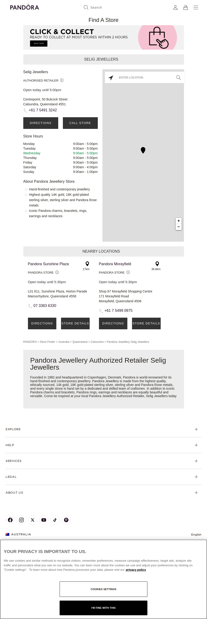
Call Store (80, 123)
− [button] (178, 227)
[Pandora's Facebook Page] (10, 520)
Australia (63, 342)
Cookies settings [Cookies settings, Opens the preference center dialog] (103, 589)
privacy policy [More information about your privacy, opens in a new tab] (136, 569)
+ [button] (178, 221)
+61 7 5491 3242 (43, 110)
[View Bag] (185, 7)
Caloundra (97, 342)
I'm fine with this (103, 607)
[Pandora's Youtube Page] (43, 520)
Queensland (80, 342)
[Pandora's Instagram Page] (21, 520)
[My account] (175, 7)
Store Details (75, 323)
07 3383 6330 (45, 306)
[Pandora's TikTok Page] (55, 520)
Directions (40, 123)
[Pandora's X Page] (32, 520)
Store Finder (47, 342)
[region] (103, 579)
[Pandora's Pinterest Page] (66, 520)
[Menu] (196, 7)
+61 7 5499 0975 (119, 311)
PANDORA (30, 342)
